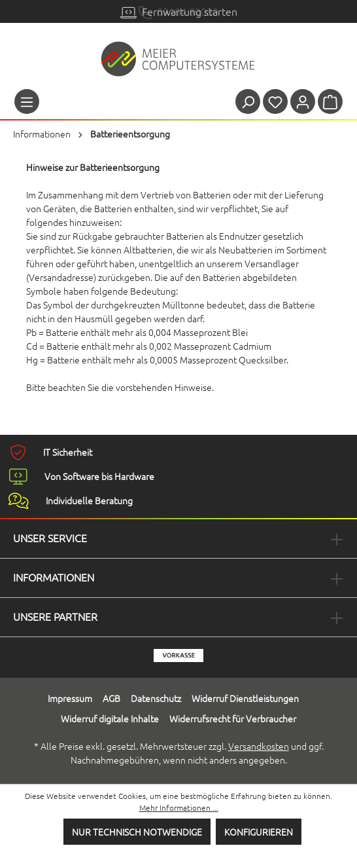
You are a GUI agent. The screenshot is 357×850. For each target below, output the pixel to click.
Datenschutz (156, 698)
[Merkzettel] (275, 101)
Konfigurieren (258, 831)
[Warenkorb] (330, 101)
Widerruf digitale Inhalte (110, 718)
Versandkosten (258, 745)
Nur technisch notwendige (137, 831)
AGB (111, 698)
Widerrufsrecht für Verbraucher (232, 718)
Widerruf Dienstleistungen (245, 698)
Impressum (70, 698)
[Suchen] (247, 101)
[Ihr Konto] (302, 101)
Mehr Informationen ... (178, 807)
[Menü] (26, 101)
